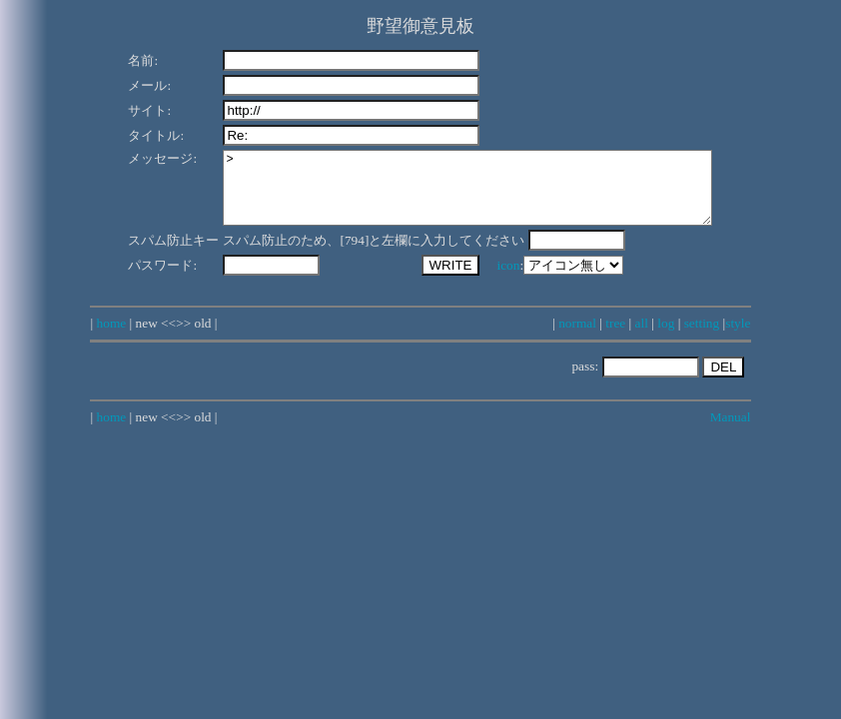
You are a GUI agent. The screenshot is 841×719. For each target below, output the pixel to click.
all (641, 338)
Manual (730, 431)
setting (702, 338)
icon (482, 280)
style (737, 338)
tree (615, 338)
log (665, 338)
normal (577, 338)
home (112, 338)
